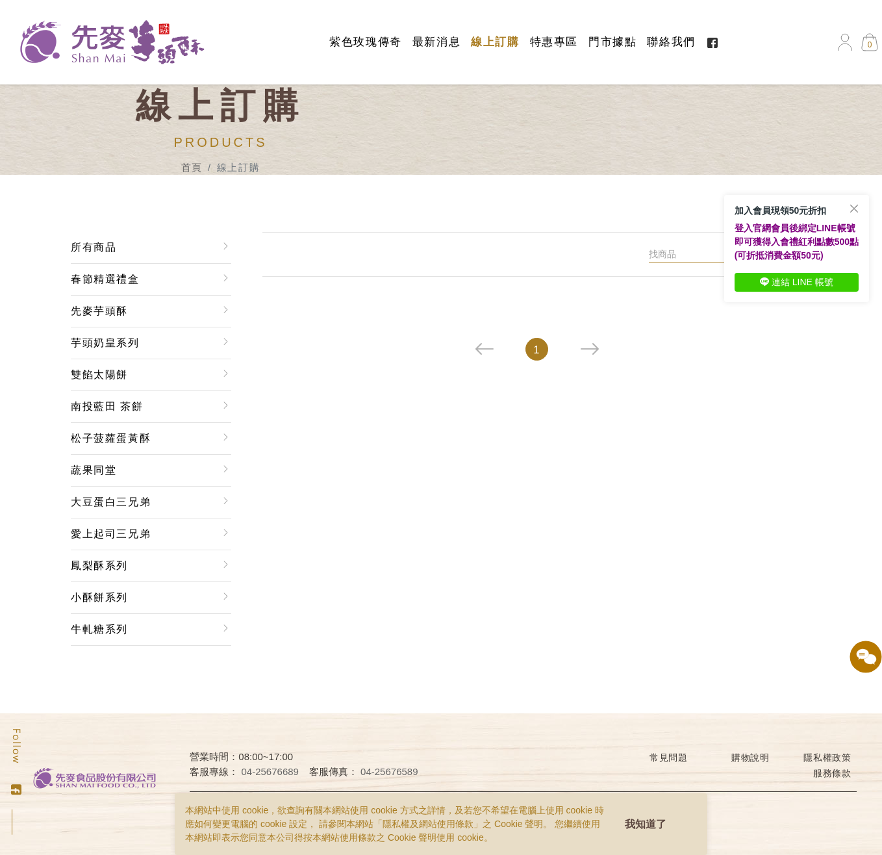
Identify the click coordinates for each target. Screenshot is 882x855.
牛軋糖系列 (99, 629)
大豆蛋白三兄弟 (111, 501)
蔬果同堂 (93, 470)
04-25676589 (389, 771)
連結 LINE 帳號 (796, 282)
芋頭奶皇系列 (105, 342)
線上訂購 (495, 42)
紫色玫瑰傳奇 (365, 42)
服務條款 (832, 773)
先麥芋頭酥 (99, 310)
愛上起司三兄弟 (111, 533)
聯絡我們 (671, 42)
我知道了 (645, 824)
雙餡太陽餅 (99, 374)
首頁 (192, 167)
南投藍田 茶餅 (107, 406)
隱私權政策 (827, 757)
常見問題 (668, 757)
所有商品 (93, 247)
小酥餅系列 (99, 597)
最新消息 (436, 42)
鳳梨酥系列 (99, 565)
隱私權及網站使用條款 (428, 824)
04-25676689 (270, 771)
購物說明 (750, 757)
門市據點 (612, 42)
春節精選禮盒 (105, 279)
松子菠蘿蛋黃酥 (111, 438)
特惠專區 (554, 42)
